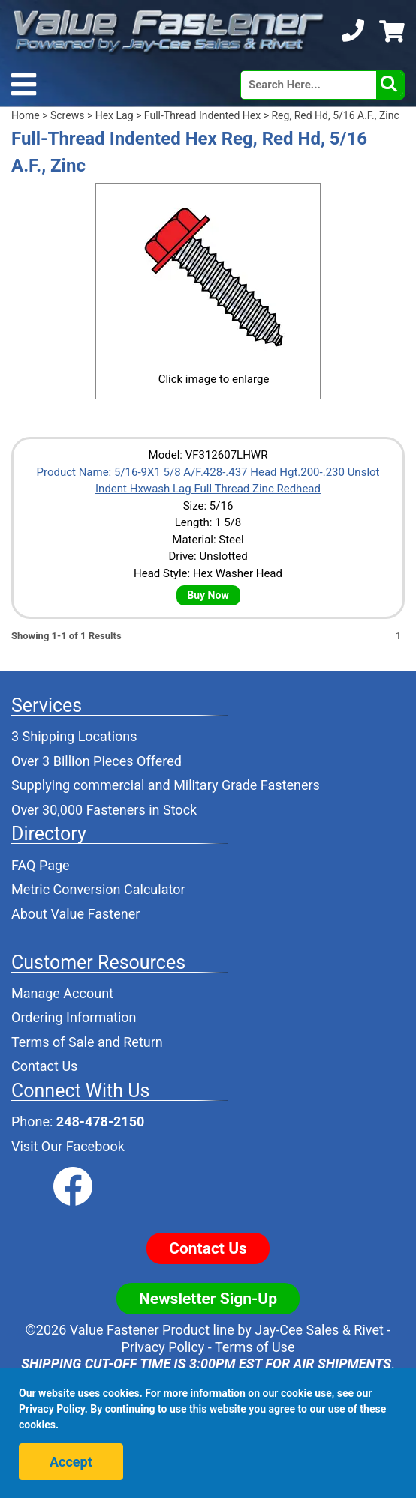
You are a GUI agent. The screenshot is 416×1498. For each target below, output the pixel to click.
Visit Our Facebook (68, 1146)
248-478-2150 (100, 1121)
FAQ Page (40, 865)
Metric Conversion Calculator (98, 889)
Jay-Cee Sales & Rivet (319, 1330)
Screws (67, 115)
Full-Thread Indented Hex (202, 115)
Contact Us (44, 1066)
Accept (71, 1462)
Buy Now (207, 595)
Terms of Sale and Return (87, 1042)
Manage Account (62, 993)
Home (25, 115)
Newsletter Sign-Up (208, 1299)
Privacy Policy (163, 1347)
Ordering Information (74, 1017)
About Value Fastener (75, 914)
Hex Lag (114, 115)
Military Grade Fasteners (246, 785)
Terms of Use (255, 1347)
